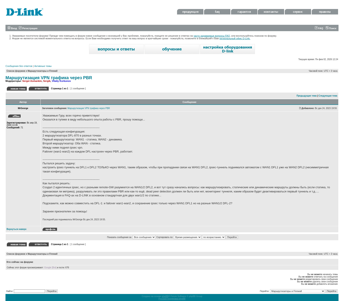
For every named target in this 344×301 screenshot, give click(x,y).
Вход (12, 28)
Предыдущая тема (307, 96)
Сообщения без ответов (18, 66)
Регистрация (28, 28)
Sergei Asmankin (32, 81)
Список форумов (16, 71)
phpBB (165, 296)
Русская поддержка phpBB (171, 298)
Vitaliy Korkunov (61, 81)
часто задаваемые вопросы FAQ (212, 35)
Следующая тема (328, 96)
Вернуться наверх (17, 229)
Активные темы (43, 66)
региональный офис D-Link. (234, 38)
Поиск (331, 28)
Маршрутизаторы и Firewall (42, 71)
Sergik (46, 81)
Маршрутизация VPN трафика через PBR (48, 77)
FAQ (319, 28)
